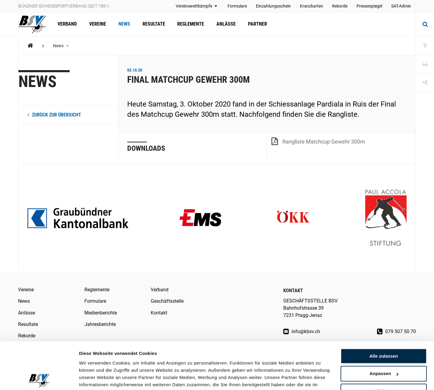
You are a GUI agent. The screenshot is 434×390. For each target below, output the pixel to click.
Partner (256, 24)
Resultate (153, 24)
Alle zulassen (383, 325)
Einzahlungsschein (273, 6)
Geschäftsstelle (167, 301)
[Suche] (425, 24)
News (124, 24)
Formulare (237, 6)
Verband (67, 24)
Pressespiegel (369, 6)
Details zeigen (94, 378)
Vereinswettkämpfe (197, 6)
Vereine (97, 24)
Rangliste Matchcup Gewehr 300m (318, 141)
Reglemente (189, 24)
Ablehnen (383, 361)
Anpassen (384, 343)
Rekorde (340, 6)
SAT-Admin (401, 6)
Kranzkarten (311, 6)
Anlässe (224, 24)
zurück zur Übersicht (54, 115)
